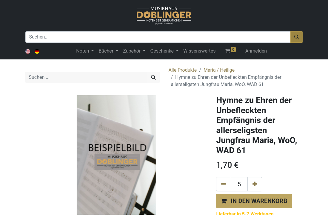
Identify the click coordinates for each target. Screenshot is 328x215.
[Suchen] (296, 37)
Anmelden (256, 51)
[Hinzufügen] (254, 184)
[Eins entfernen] (223, 184)
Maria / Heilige (219, 70)
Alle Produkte (183, 70)
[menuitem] (199, 51)
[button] (254, 201)
